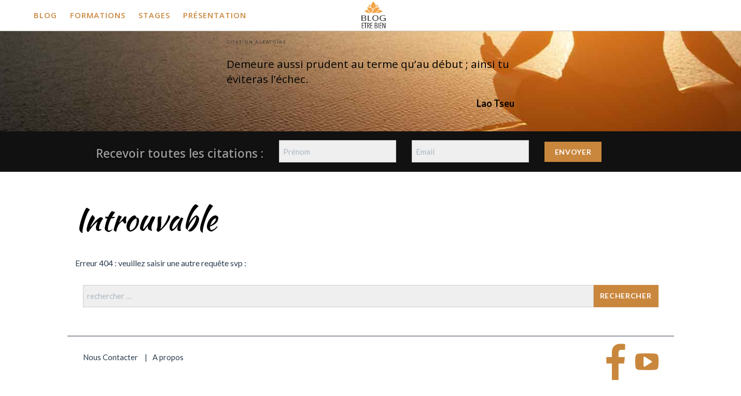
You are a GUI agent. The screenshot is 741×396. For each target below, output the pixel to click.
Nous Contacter (110, 357)
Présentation (214, 15)
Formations (97, 15)
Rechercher (626, 295)
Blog (45, 15)
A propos (168, 357)
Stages (154, 15)
